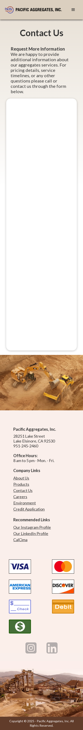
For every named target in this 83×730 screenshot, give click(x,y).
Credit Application (29, 509)
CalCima (20, 539)
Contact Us (23, 490)
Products (21, 484)
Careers (20, 496)
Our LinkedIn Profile (30, 533)
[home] (34, 10)
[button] (73, 9)
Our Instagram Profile (32, 527)
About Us (21, 478)
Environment (24, 502)
